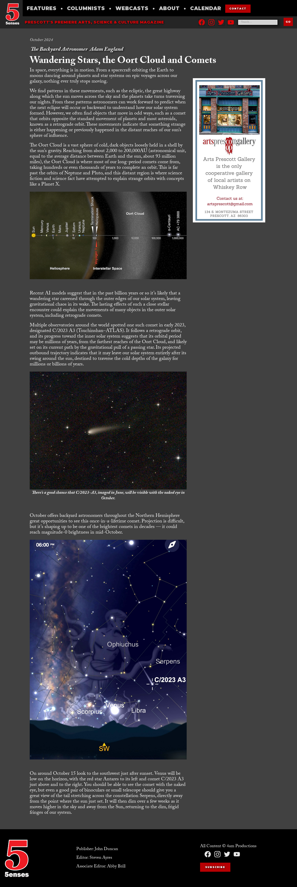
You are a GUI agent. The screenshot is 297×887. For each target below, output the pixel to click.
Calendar (205, 8)
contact (237, 8)
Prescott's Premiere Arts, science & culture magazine (94, 22)
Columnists (86, 8)
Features (42, 8)
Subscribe (215, 867)
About (169, 8)
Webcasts (132, 8)
